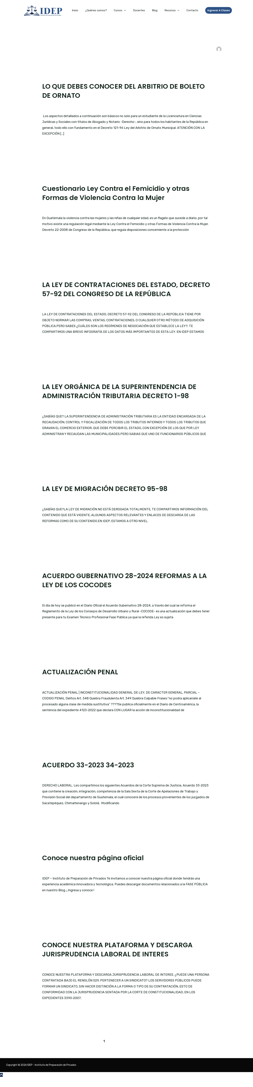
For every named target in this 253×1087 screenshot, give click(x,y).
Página (79, 879)
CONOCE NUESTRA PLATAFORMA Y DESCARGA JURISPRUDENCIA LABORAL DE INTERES (121, 958)
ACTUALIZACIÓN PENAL (82, 681)
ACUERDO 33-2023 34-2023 (90, 774)
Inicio (86, 10)
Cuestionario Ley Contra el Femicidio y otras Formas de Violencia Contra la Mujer (120, 192)
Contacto (193, 10)
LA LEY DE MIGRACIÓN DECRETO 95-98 (108, 498)
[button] (218, 10)
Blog (159, 10)
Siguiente (217, 1050)
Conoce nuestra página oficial (96, 867)
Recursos (172, 10)
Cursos (126, 10)
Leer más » (50, 143)
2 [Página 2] (112, 1050)
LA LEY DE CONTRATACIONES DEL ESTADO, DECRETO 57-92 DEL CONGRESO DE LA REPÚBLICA (113, 294)
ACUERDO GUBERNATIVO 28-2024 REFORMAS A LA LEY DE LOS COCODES (123, 589)
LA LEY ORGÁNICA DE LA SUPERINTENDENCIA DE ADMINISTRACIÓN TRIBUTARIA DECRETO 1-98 (123, 400)
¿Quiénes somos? (105, 10)
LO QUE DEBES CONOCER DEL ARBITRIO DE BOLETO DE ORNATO (113, 90)
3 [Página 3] (120, 1050)
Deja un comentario (56, 107)
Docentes (145, 10)
